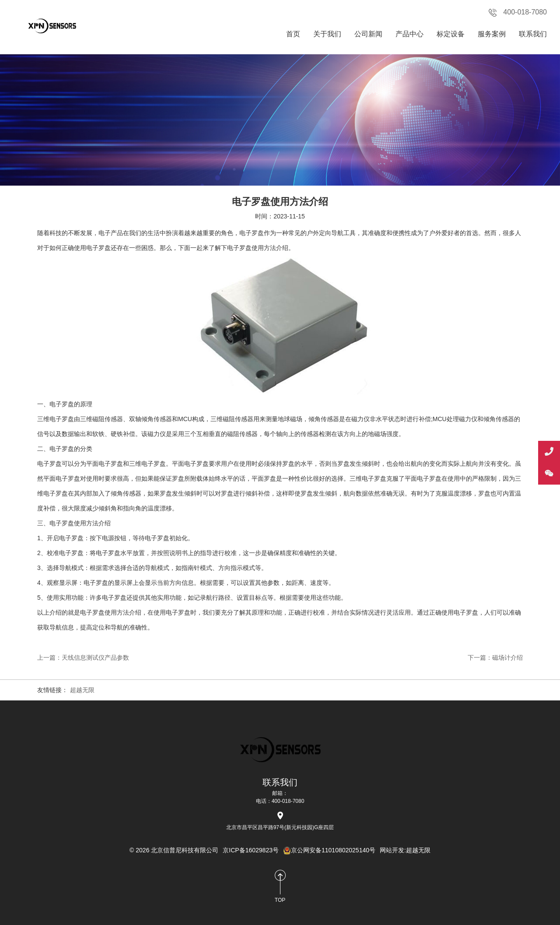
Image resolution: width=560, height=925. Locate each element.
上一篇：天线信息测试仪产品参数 (83, 657)
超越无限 (82, 689)
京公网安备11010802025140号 (329, 850)
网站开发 (392, 850)
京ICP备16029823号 (251, 850)
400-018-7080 (518, 12)
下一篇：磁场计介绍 (495, 657)
